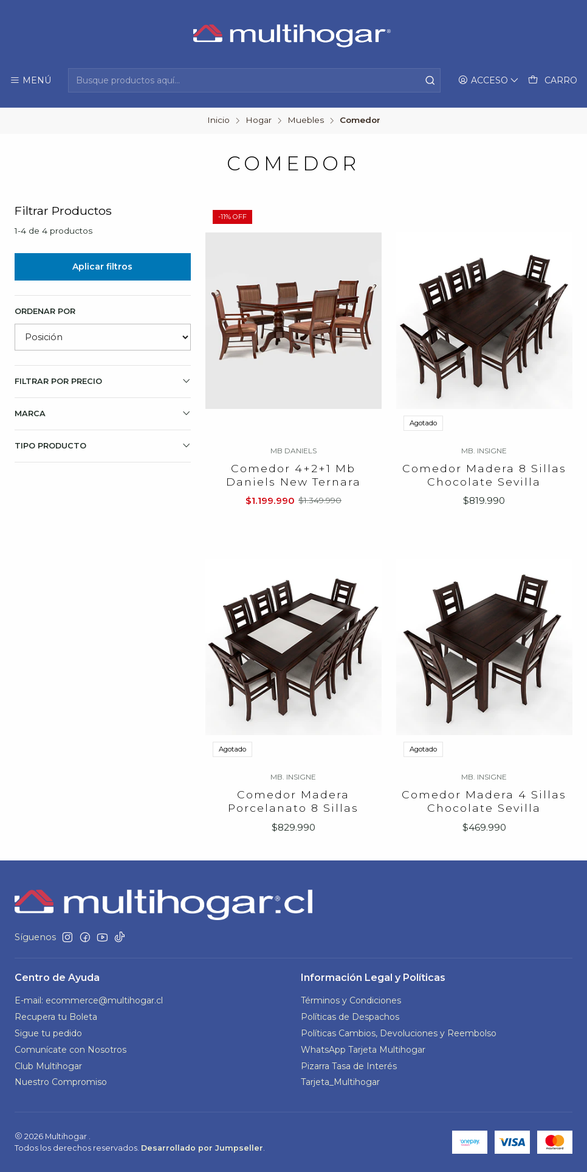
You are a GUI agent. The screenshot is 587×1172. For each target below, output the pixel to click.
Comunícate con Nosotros (70, 1049)
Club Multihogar (48, 1066)
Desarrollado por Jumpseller (202, 1148)
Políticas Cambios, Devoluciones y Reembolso (398, 1033)
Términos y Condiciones (351, 1000)
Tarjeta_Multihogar (340, 1081)
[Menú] (30, 80)
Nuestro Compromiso (61, 1081)
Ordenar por (45, 311)
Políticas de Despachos (350, 1016)
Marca (103, 413)
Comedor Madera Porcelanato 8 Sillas (293, 819)
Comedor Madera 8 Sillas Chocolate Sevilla (484, 475)
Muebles (305, 120)
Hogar (258, 120)
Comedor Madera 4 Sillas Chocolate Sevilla (484, 832)
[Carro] (553, 80)
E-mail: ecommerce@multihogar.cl (89, 1000)
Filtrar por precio (103, 381)
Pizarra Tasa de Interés (349, 1066)
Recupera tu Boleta (56, 1016)
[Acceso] (488, 80)
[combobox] (254, 80)
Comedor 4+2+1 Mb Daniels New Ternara (293, 475)
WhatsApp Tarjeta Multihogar (363, 1049)
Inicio (218, 120)
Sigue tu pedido (48, 1033)
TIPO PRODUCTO (103, 445)
